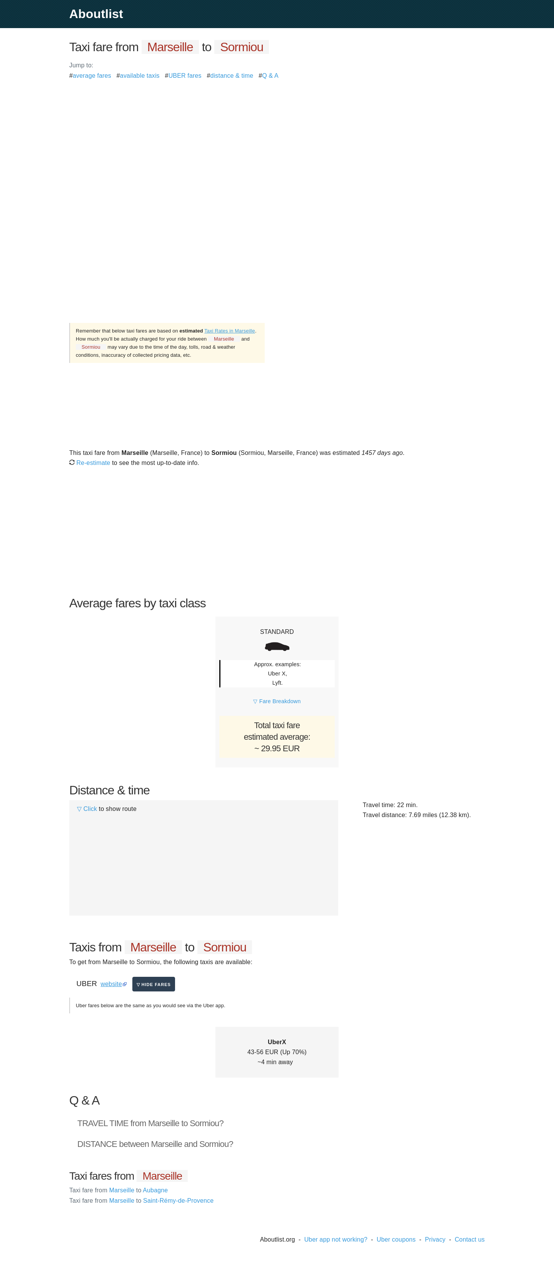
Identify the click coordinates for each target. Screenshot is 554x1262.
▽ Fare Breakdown (276, 701)
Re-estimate (89, 463)
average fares (92, 75)
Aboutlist (96, 14)
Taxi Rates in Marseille (229, 331)
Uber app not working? (335, 1239)
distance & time (232, 75)
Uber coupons (396, 1239)
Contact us (470, 1239)
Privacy (435, 1239)
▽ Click (87, 809)
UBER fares (185, 75)
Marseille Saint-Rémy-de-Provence (141, 1200)
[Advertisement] (277, 135)
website (111, 984)
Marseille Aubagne (118, 1190)
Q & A (270, 75)
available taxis (140, 75)
